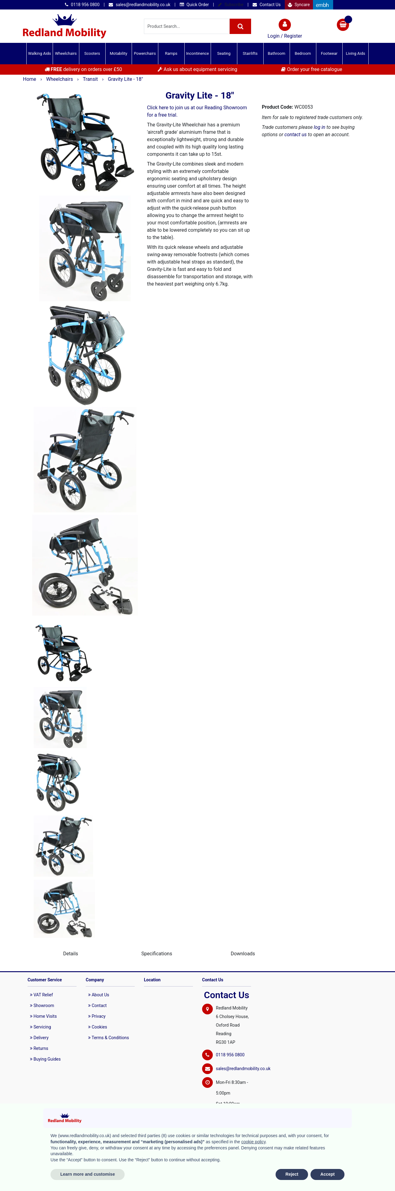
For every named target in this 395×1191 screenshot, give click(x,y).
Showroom (42, 1005)
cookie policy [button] (253, 1141)
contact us (295, 134)
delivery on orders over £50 (83, 69)
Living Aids (355, 53)
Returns (39, 1048)
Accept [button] (327, 1174)
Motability (118, 53)
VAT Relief (41, 994)
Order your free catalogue (311, 69)
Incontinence (197, 53)
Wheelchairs (66, 53)
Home (30, 79)
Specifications (156, 954)
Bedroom (303, 53)
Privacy (97, 1016)
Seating (224, 53)
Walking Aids (39, 53)
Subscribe (230, 4)
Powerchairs (145, 53)
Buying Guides (45, 1059)
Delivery (39, 1037)
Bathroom (276, 53)
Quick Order (194, 4)
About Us (98, 994)
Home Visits (43, 1016)
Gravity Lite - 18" (125, 79)
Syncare (299, 4)
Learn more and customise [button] (87, 1174)
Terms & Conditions (108, 1037)
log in (319, 127)
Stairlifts (250, 53)
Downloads (243, 954)
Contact (97, 1005)
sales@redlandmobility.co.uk (139, 4)
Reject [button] (291, 1174)
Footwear (329, 53)
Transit (91, 79)
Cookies (97, 1026)
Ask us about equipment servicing (197, 69)
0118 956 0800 (82, 4)
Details (70, 954)
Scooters (92, 53)
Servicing (40, 1026)
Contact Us (266, 4)
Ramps (171, 53)
